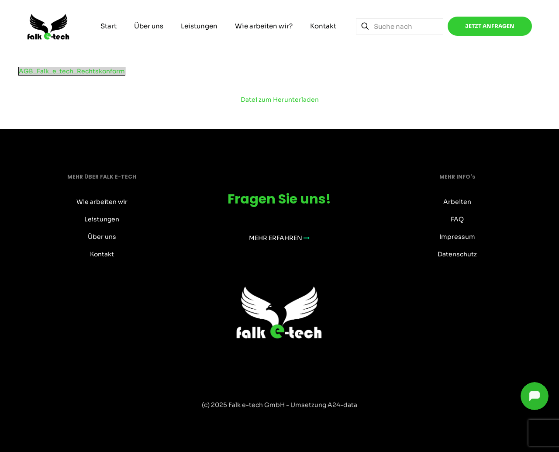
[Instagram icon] (289, 420)
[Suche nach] (399, 26)
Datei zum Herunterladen (280, 100)
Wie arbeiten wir (102, 202)
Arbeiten (457, 202)
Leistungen (101, 219)
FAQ (457, 219)
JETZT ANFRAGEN (489, 26)
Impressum (457, 237)
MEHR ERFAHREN (279, 238)
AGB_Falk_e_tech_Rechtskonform (72, 71)
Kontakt (102, 254)
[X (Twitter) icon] (279, 420)
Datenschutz (457, 254)
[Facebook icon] (270, 420)
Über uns (102, 237)
